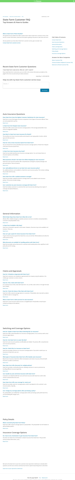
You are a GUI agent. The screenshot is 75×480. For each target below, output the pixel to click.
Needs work (44, 477)
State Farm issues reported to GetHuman (12, 468)
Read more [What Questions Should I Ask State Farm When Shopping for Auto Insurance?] (5, 165)
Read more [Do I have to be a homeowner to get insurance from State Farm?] (5, 441)
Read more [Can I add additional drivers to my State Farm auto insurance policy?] (5, 174)
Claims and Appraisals (57, 46)
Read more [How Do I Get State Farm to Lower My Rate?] (5, 345)
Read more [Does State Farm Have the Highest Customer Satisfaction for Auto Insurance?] (5, 123)
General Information (57, 44)
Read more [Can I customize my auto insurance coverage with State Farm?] (5, 190)
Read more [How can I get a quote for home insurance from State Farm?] (5, 239)
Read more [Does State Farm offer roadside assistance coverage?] (5, 182)
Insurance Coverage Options (58, 53)
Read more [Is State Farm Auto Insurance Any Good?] (5, 157)
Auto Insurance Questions (58, 42)
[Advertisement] (26, 54)
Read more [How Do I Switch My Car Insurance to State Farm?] (5, 354)
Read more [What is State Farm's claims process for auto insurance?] (5, 305)
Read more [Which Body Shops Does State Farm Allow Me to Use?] (5, 222)
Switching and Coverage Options (59, 49)
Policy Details (55, 51)
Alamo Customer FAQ (57, 60)
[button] (73, 1)
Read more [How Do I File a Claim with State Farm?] (5, 288)
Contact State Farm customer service (11, 43)
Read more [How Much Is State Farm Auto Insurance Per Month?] (5, 140)
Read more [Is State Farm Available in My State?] (5, 231)
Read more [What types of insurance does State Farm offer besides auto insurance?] (5, 362)
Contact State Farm (56, 40)
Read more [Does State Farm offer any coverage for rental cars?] (5, 388)
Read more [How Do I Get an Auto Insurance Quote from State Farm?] (5, 148)
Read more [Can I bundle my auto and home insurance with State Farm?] (5, 379)
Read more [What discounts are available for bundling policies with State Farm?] (5, 248)
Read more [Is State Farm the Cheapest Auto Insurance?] (5, 131)
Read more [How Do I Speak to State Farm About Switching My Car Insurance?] (5, 337)
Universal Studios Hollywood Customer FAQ (62, 62)
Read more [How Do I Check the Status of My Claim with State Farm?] (5, 297)
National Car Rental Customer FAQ (60, 64)
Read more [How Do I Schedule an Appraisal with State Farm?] (5, 280)
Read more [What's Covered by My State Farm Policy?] (5, 428)
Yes (40, 477)
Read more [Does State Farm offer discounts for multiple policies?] (5, 371)
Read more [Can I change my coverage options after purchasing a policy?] (5, 396)
